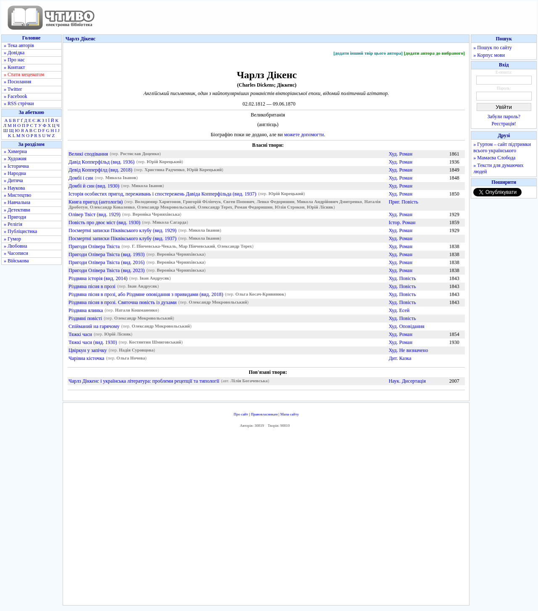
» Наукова (14, 188)
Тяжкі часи (80, 334)
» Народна (15, 173)
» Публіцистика (20, 231)
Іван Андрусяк (154, 278)
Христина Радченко (165, 170)
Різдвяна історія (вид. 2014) (98, 278)
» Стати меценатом (24, 74)
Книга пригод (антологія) (96, 202)
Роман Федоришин (254, 207)
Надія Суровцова (136, 350)
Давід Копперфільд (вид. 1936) (101, 162)
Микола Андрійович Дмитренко (329, 202)
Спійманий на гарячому (94, 326)
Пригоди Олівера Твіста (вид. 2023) (107, 270)
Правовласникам (264, 414)
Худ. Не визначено (408, 350)
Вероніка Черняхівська (155, 214)
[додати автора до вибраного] (434, 53)
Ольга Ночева (130, 358)
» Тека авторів (19, 45)
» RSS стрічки (19, 103)
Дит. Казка (400, 358)
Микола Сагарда (170, 222)
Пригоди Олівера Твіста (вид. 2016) (107, 262)
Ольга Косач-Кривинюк (260, 294)
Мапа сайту (289, 414)
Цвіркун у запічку (88, 350)
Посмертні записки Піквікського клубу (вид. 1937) (123, 238)
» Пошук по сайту (492, 47)
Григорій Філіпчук (202, 202)
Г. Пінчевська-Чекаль (154, 246)
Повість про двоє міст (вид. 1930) (104, 222)
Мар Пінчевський (197, 246)
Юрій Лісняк (320, 207)
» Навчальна (17, 202)
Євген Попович (238, 202)
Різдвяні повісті (85, 318)
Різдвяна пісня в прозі (92, 286)
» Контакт (14, 67)
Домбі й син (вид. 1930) (94, 186)
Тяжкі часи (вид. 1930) (93, 342)
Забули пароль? (504, 116)
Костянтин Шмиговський (155, 342)
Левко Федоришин (275, 202)
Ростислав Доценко (139, 154)
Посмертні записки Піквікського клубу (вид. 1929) (123, 230)
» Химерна (15, 151)
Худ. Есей (399, 310)
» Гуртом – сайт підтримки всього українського (502, 147)
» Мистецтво (17, 195)
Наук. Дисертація (407, 381)
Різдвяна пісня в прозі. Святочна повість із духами (123, 302)
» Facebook (15, 96)
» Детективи (17, 210)
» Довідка (14, 53)
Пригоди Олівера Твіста (94, 246)
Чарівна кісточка (86, 358)
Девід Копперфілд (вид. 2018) (100, 170)
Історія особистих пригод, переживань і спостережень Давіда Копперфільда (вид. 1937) (162, 194)
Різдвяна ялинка (86, 310)
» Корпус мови (489, 55)
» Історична (16, 166)
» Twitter (13, 89)
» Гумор (12, 239)
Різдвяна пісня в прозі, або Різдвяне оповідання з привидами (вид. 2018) (146, 294)
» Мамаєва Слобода (494, 158)
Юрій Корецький (164, 162)
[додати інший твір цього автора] (368, 53)
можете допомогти (304, 135)
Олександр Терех (215, 207)
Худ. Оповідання (407, 326)
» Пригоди (15, 217)
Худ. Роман (400, 154)
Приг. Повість (403, 202)
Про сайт (241, 414)
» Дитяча (13, 180)
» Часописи (16, 253)
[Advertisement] (266, 518)
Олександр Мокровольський (166, 207)
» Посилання (17, 82)
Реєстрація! (504, 124)
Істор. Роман (402, 222)
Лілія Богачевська (249, 381)
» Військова (16, 261)
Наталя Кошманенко (136, 310)
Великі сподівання (88, 154)
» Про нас (14, 60)
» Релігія (13, 224)
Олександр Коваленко (112, 207)
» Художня (15, 158)
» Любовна (15, 246)
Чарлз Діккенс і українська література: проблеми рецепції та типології (144, 381)
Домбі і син (81, 178)
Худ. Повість (402, 278)
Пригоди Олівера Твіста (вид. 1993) (107, 254)
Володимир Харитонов (158, 202)
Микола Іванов (120, 178)
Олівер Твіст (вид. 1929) (94, 214)
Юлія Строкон (290, 207)
